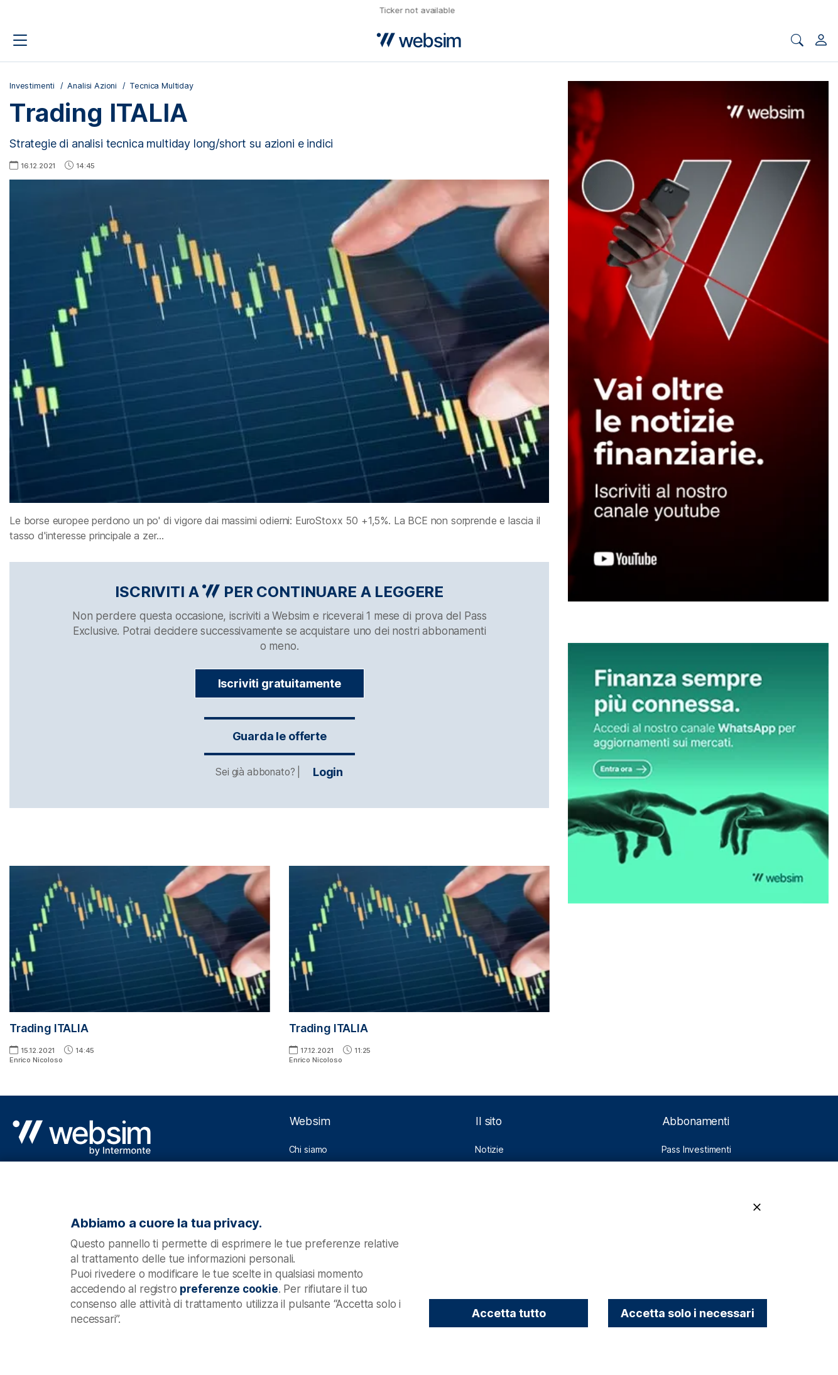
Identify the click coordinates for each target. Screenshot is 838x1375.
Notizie (489, 1149)
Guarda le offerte (279, 736)
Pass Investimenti (696, 1149)
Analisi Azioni (92, 85)
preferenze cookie (229, 1289)
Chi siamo (308, 1149)
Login (279, 772)
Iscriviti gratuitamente (279, 683)
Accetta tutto (509, 1313)
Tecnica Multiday (161, 85)
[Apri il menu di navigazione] (20, 40)
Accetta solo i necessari (687, 1313)
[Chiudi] (757, 1207)
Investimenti (32, 85)
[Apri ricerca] (797, 40)
